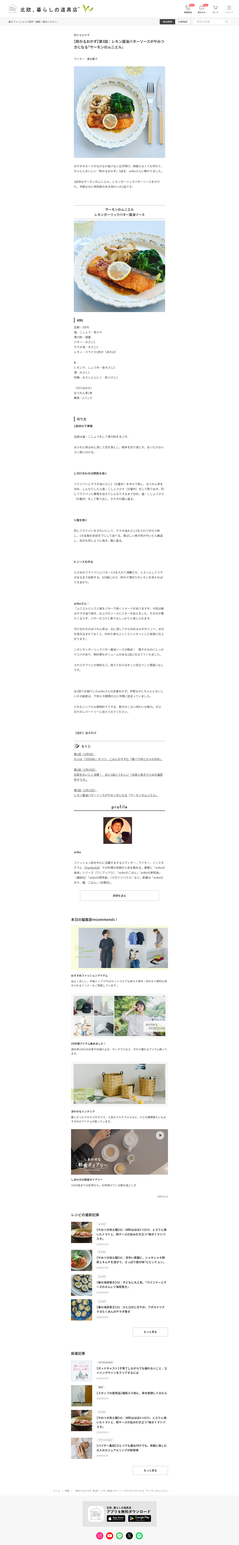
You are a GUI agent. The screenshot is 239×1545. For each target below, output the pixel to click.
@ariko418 (92, 867)
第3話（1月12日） (85, 790)
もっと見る (150, 1332)
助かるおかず (82, 35)
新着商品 (188, 12)
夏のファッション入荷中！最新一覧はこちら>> (32, 21)
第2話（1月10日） (85, 769)
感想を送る (119, 895)
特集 (67, 1490)
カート (215, 12)
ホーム (56, 1490)
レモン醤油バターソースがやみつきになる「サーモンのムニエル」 (116, 795)
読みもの (202, 12)
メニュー (229, 12)
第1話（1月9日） (85, 754)
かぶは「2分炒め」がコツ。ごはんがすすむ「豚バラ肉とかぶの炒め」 (118, 759)
